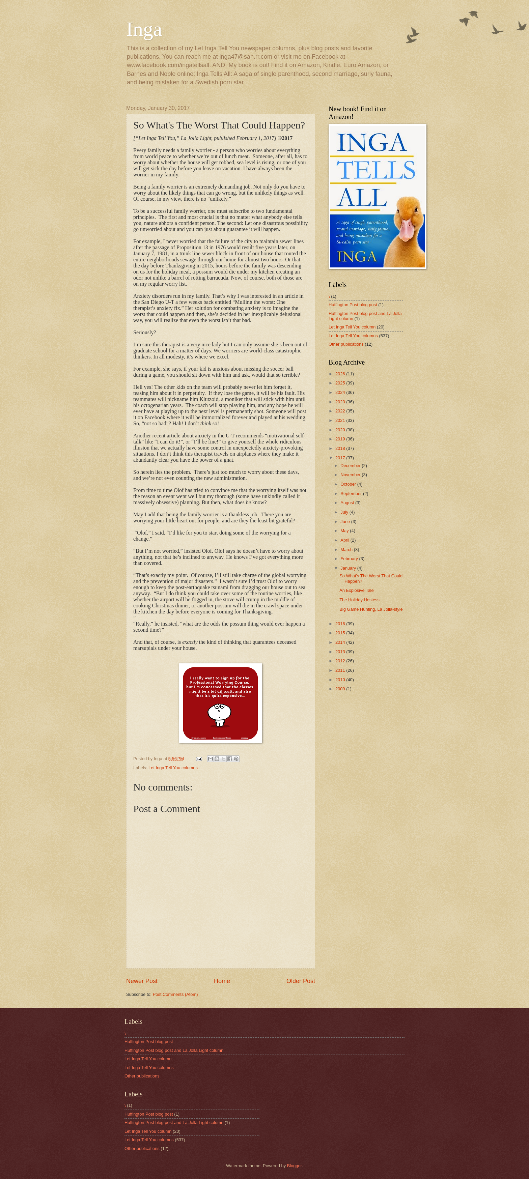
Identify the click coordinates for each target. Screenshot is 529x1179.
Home (222, 981)
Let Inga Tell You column (352, 326)
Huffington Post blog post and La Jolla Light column (173, 1050)
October (348, 484)
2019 (340, 438)
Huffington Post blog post (353, 304)
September (351, 493)
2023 (340, 401)
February (349, 558)
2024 (340, 392)
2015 (340, 632)
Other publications (346, 344)
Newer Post (142, 981)
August (347, 502)
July (344, 512)
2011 (340, 670)
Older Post (300, 981)
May (345, 530)
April (345, 540)
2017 (340, 457)
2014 (340, 642)
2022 (340, 410)
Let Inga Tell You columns (173, 767)
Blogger (294, 1165)
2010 (340, 679)
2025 (340, 382)
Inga (144, 29)
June (345, 521)
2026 (340, 373)
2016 (340, 623)
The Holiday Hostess (359, 599)
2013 (340, 651)
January (348, 568)
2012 (340, 660)
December (351, 465)
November (351, 474)
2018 (340, 448)
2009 (340, 688)
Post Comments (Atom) (175, 994)
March (347, 549)
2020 (340, 429)
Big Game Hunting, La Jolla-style (371, 609)
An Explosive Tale (356, 590)
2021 (340, 420)
